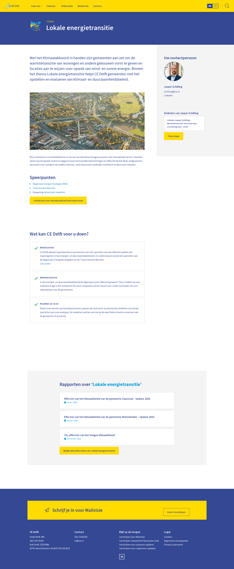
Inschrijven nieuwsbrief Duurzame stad (139, 536)
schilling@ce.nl (172, 91)
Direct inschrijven (176, 508)
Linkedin (168, 95)
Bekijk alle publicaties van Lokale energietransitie (89, 450)
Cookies (168, 533)
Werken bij (83, 5)
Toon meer (173, 136)
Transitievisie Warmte (44, 187)
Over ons (35, 5)
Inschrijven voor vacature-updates (136, 540)
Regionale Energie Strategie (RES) (50, 183)
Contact (97, 5)
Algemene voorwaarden (176, 536)
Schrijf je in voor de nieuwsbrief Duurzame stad (58, 200)
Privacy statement (173, 540)
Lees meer (45, 263)
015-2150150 (80, 533)
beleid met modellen (54, 192)
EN (215, 5)
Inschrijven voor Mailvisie (132, 533)
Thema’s (50, 5)
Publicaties (67, 5)
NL (210, 5)
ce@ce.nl (79, 536)
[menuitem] (36, 6)
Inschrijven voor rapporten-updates (137, 544)
